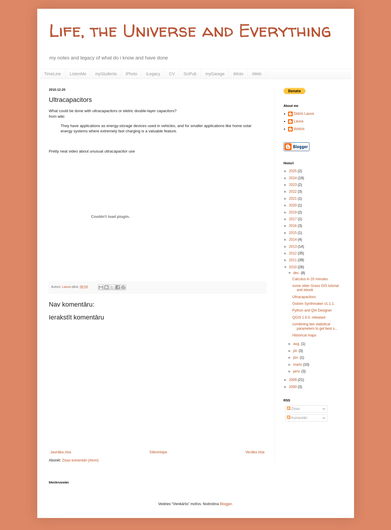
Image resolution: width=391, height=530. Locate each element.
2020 (293, 205)
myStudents (106, 73)
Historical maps (304, 335)
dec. (297, 273)
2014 (293, 239)
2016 (293, 226)
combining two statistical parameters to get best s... (314, 326)
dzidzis (299, 129)
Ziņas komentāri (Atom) (80, 460)
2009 (293, 380)
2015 (293, 233)
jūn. (296, 357)
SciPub (190, 73)
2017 (293, 219)
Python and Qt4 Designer (312, 310)
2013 (293, 247)
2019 (293, 212)
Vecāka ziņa (255, 452)
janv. (297, 371)
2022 (293, 191)
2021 (293, 198)
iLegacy (153, 73)
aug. (297, 344)
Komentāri (297, 418)
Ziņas (293, 409)
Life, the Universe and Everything (190, 30)
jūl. (296, 351)
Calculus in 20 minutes (310, 279)
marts (298, 365)
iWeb (257, 73)
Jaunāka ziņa (60, 452)
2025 (293, 171)
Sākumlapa (158, 452)
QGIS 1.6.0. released (308, 317)
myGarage (214, 73)
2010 (293, 267)
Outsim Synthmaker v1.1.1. (313, 304)
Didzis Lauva (304, 114)
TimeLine (52, 73)
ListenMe (78, 73)
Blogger (226, 504)
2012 (293, 253)
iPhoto (131, 73)
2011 (293, 260)
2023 (293, 185)
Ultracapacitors (304, 297)
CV (172, 73)
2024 (293, 178)
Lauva (299, 121)
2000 (293, 387)
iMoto (238, 73)
